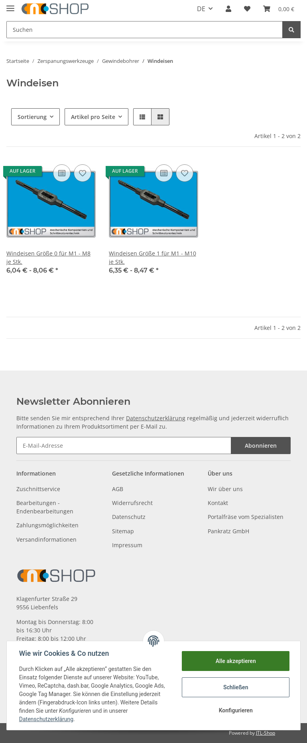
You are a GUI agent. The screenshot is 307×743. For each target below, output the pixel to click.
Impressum (127, 545)
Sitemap (123, 531)
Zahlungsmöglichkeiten (47, 525)
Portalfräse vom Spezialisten (245, 517)
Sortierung (32, 117)
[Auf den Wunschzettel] (82, 173)
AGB (117, 489)
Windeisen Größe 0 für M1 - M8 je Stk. (48, 257)
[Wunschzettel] (247, 9)
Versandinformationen (46, 539)
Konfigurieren (235, 710)
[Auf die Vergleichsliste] (62, 173)
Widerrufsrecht (132, 503)
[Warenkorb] (279, 9)
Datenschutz (129, 517)
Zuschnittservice (38, 489)
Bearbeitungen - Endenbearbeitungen (44, 507)
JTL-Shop (265, 732)
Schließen (235, 687)
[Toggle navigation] (10, 5)
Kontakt (218, 503)
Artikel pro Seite (93, 117)
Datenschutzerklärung (155, 418)
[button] (228, 9)
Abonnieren (261, 445)
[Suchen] (144, 29)
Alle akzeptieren (235, 661)
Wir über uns (225, 489)
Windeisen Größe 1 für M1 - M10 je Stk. (152, 257)
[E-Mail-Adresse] (123, 445)
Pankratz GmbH (228, 531)
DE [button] (201, 8)
